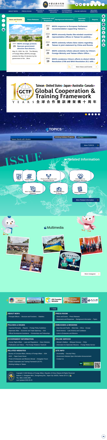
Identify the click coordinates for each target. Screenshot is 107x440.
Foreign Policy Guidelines (38, 379)
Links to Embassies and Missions (67, 384)
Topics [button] (3, 21)
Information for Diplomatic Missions (68, 396)
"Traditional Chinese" (84, 4)
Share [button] (99, 4)
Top (103, 436)
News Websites (45, 393)
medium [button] (91, 4)
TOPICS (55, 129)
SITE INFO (60, 401)
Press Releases (33, 19)
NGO (10, 407)
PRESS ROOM (26, 11)
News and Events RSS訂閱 (69, 67)
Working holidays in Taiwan (17, 415)
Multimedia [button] (3, 29)
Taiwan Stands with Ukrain (89, 114)
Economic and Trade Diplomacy (31, 381)
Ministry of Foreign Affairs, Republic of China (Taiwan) (53, 4)
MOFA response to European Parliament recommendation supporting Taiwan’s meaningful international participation (69, 27)
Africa (82, 379)
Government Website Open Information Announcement (74, 407)
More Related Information (85, 251)
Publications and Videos (16, 396)
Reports (95, 19)
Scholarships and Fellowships (40, 384)
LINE (103, 24)
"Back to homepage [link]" (76, 4)
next (100, 351)
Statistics (41, 367)
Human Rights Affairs (15, 393)
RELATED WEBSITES (94, 11)
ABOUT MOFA (13, 11)
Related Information (83, 197)
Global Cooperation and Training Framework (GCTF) (25, 412)
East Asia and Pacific (63, 379)
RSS (103, 45)
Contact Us (60, 410)
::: (8, 14)
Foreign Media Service (88, 396)
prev (7, 351)
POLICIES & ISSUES (40, 11)
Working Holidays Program (92, 114)
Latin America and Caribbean (77, 381)
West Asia (75, 379)
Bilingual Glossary (75, 393)
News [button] (3, 16)
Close (54, 360)
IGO (44, 381)
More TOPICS (89, 183)
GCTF (86, 114)
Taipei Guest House (20, 407)
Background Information (64, 20)
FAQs (85, 393)
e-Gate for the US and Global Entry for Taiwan (96, 114)
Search (103, 4)
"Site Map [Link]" (80, 4)
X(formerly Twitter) (103, 32)
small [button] (95, 4)
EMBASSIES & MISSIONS (54, 11)
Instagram (103, 28)
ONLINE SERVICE (80, 11)
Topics (95, 370)
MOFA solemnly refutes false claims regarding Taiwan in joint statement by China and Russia (72, 44)
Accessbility (60, 404)
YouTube (103, 41)
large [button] (88, 4)
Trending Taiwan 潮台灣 (99, 114)
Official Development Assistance (19, 384)
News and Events (16, 19)
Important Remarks (82, 20)
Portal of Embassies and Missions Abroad (22, 410)
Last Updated (20, 431)
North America (61, 381)
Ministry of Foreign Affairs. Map (70, 426)
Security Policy (70, 404)
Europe (88, 379)
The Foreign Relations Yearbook (36, 396)
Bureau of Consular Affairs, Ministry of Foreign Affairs (25, 404)
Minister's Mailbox (103, 16)
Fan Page (103, 20)
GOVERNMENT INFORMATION (67, 11)
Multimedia (55, 278)
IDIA (45, 404)
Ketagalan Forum (42, 410)
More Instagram (90, 325)
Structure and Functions (29, 367)
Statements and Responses (48, 20)
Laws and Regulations (31, 393)
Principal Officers (14, 367)
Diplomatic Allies (14, 381)
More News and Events (84, 67)
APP (103, 37)
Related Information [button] (3, 25)
